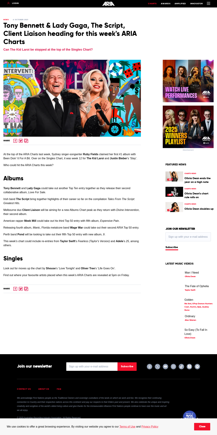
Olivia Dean (190, 277)
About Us (43, 389)
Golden (188, 299)
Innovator (196, 4)
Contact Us (24, 389)
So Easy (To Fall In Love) (195, 331)
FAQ (59, 389)
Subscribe (171, 247)
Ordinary (190, 316)
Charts (152, 4)
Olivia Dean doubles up (199, 209)
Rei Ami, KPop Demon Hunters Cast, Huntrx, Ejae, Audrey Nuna (198, 307)
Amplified (180, 4)
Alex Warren (190, 320)
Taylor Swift (190, 290)
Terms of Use (127, 426)
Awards (166, 4)
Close (202, 426)
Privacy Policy (149, 426)
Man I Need (192, 272)
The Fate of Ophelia (197, 286)
